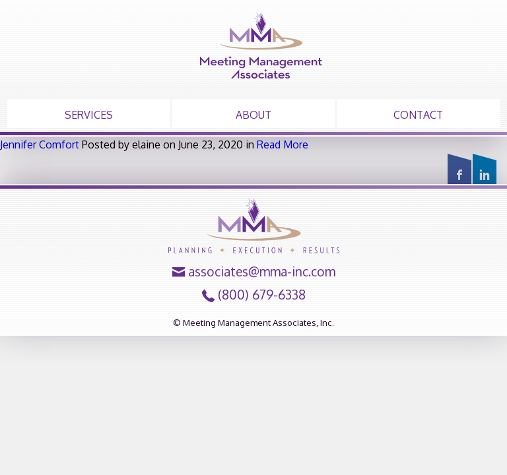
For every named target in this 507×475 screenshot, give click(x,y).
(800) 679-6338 (262, 295)
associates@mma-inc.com (261, 272)
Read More (282, 144)
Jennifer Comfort (39, 144)
